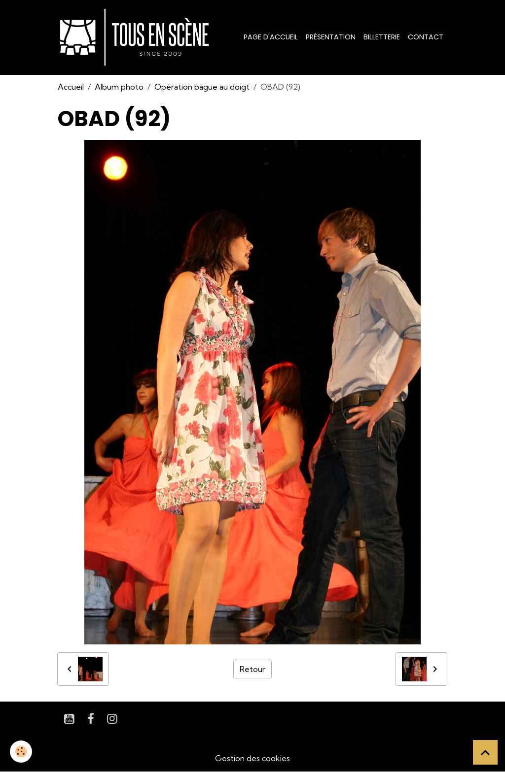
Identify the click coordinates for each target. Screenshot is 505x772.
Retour (252, 669)
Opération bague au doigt (202, 87)
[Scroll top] (485, 752)
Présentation (331, 37)
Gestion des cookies (252, 758)
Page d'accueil (271, 37)
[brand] (136, 37)
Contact (425, 37)
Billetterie (381, 37)
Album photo (119, 87)
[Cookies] (21, 751)
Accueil (71, 87)
